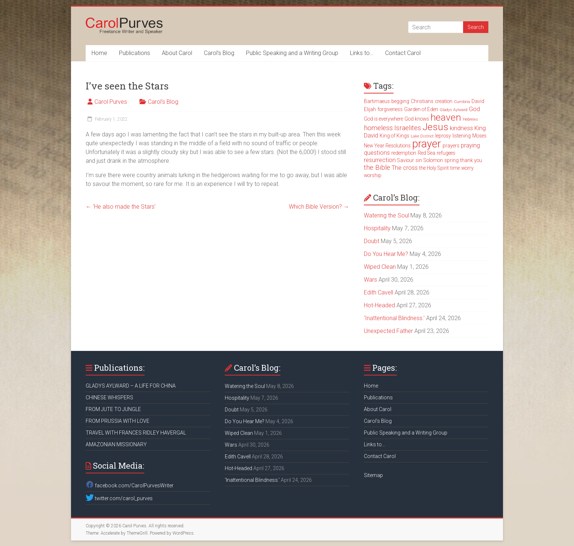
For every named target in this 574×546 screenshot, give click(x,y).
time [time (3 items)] (455, 168)
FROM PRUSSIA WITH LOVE (117, 421)
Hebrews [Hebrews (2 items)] (470, 119)
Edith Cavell (378, 292)
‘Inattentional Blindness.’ (394, 318)
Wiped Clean (380, 266)
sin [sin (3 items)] (418, 160)
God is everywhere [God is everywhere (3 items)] (383, 119)
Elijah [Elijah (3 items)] (370, 109)
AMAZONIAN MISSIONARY (116, 444)
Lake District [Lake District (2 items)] (422, 136)
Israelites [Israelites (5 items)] (407, 128)
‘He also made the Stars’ (121, 206)
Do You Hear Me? (386, 253)
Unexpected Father (388, 330)
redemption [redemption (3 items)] (403, 153)
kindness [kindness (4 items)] (461, 128)
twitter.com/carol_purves (119, 498)
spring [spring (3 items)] (451, 160)
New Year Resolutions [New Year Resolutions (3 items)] (387, 146)
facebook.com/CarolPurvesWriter (130, 485)
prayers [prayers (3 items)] (451, 146)
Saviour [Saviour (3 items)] (405, 160)
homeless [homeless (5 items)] (378, 128)
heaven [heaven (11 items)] (445, 117)
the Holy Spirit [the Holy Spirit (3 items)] (434, 168)
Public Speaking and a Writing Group (292, 53)
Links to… (361, 53)
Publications (134, 53)
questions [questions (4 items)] (377, 152)
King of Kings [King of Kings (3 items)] (394, 136)
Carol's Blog (163, 101)
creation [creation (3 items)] (443, 101)
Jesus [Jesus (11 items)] (435, 126)
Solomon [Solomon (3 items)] (433, 160)
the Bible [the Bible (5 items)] (377, 168)
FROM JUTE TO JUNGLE (113, 409)
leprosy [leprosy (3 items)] (443, 136)
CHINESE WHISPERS (109, 397)
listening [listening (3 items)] (461, 136)
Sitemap (373, 475)
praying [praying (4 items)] (470, 145)
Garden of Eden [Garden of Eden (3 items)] (421, 109)
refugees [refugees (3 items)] (446, 153)
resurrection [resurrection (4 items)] (380, 160)
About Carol (177, 53)
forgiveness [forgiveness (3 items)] (390, 109)
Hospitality (377, 228)
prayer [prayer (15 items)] (426, 144)
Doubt (371, 241)
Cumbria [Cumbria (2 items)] (462, 101)
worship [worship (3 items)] (372, 175)
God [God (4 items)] (474, 109)
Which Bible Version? (319, 206)
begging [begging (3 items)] (400, 101)
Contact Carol (403, 53)
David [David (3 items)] (477, 101)
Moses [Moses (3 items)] (479, 136)
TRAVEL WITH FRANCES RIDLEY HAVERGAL (136, 433)
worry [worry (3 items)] (467, 168)
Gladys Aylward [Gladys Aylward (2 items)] (453, 109)
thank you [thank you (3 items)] (471, 160)
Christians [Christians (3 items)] (422, 101)
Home (99, 53)
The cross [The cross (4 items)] (405, 167)
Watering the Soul (386, 215)
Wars (370, 279)
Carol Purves (110, 101)
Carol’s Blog (219, 53)
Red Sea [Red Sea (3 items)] (426, 153)
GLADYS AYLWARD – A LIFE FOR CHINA (131, 386)
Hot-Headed (379, 305)
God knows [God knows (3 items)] (417, 119)
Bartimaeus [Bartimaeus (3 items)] (377, 101)
